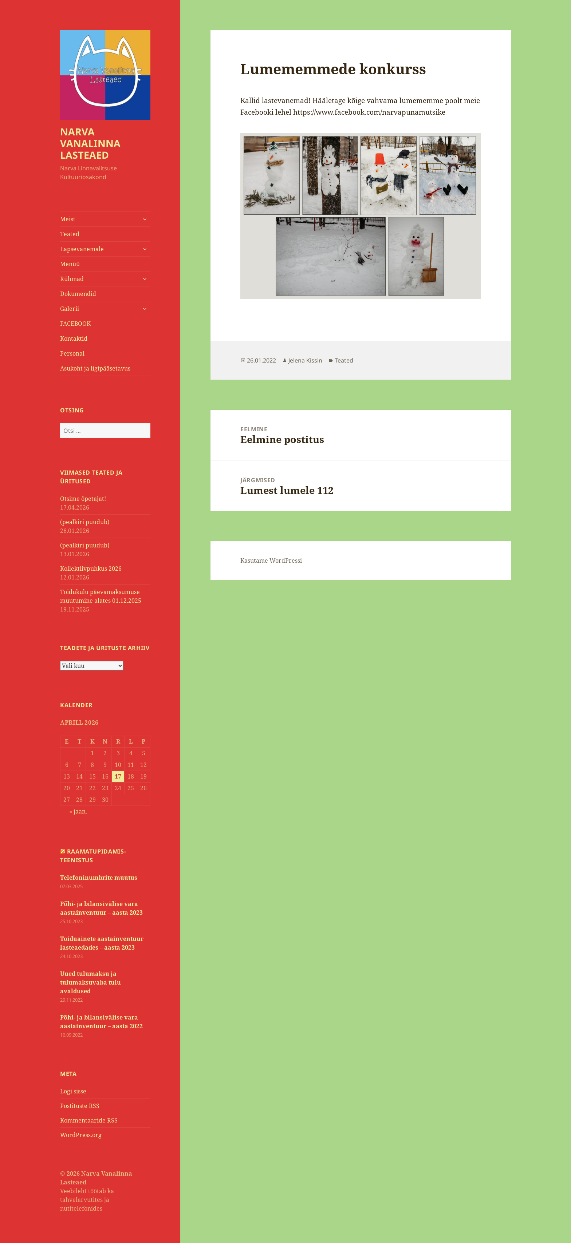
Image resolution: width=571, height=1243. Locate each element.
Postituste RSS (79, 1106)
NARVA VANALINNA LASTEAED (90, 143)
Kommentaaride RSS (89, 1120)
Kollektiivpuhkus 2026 (91, 569)
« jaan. (78, 811)
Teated (69, 234)
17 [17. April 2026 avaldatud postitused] (118, 776)
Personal (72, 353)
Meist (67, 219)
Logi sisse (73, 1091)
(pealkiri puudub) (85, 522)
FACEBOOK (75, 324)
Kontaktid (73, 338)
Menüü (70, 264)
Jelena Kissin (305, 360)
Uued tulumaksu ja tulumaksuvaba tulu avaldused (90, 982)
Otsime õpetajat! (83, 499)
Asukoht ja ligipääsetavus (95, 368)
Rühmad (72, 279)
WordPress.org (81, 1135)
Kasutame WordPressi (271, 561)
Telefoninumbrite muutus (98, 878)
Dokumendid (78, 294)
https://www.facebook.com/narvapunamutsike (369, 112)
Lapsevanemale (82, 249)
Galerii (69, 309)
